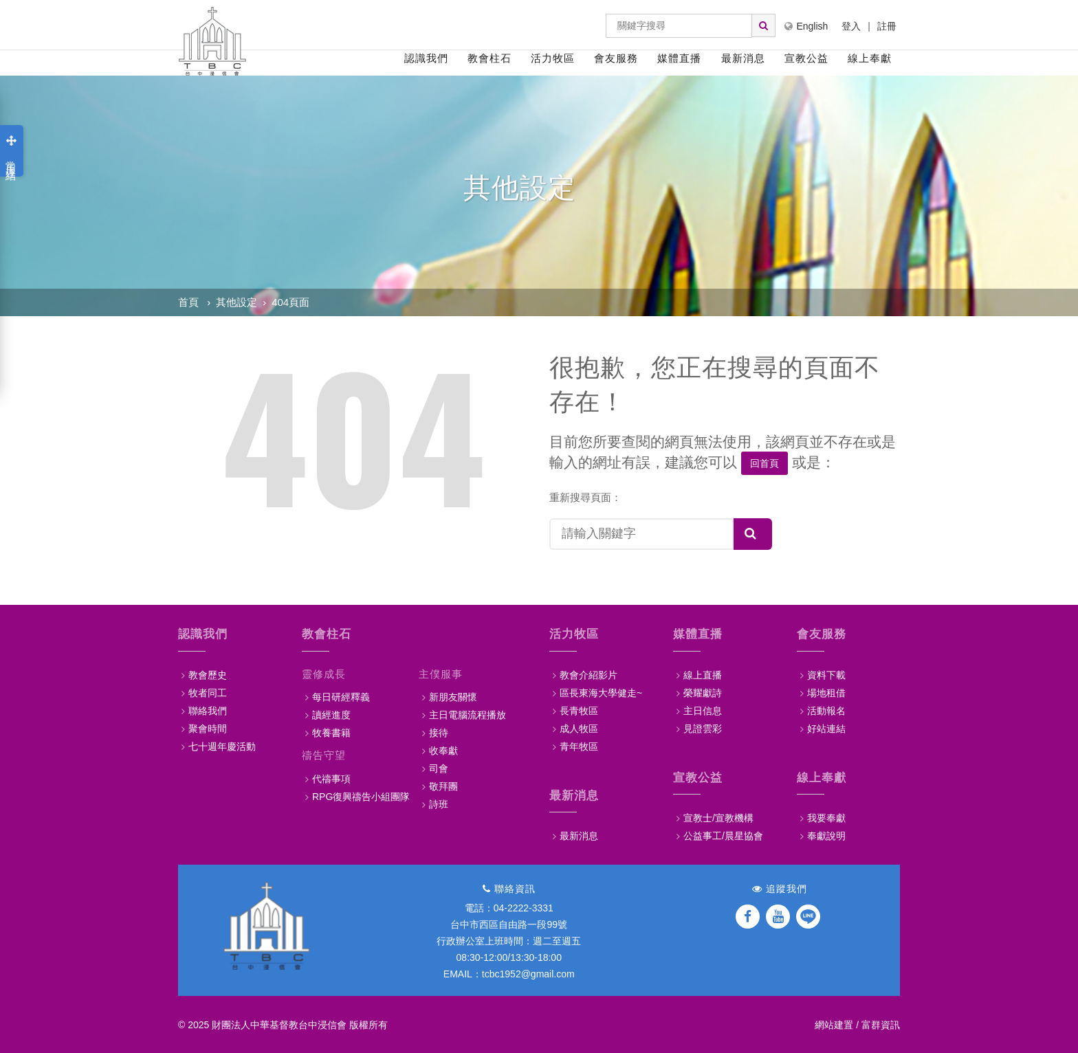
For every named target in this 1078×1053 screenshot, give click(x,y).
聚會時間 (207, 727)
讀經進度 (331, 714)
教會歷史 (207, 674)
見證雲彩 (702, 727)
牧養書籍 (331, 732)
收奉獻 (443, 749)
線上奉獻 (870, 58)
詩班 (438, 803)
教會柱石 (490, 58)
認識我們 (426, 58)
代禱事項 (331, 778)
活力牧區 (553, 58)
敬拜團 (443, 785)
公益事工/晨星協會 (723, 835)
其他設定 (236, 302)
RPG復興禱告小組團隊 (361, 795)
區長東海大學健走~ (601, 692)
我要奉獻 (826, 817)
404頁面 (290, 302)
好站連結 (826, 727)
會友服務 (616, 58)
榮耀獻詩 (702, 692)
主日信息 (702, 710)
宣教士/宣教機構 (718, 817)
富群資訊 (880, 1024)
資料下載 (826, 674)
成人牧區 (579, 727)
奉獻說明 (826, 835)
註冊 (886, 26)
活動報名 (826, 710)
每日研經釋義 (341, 696)
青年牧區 (579, 745)
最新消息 (743, 58)
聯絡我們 (207, 710)
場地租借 (826, 692)
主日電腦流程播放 (467, 714)
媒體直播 (679, 58)
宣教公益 (806, 58)
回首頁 (764, 463)
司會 (438, 767)
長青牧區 (579, 710)
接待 (438, 732)
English (806, 26)
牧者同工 (207, 692)
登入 (851, 26)
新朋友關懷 (453, 696)
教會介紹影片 (588, 674)
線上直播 (702, 674)
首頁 (188, 302)
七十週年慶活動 (222, 745)
